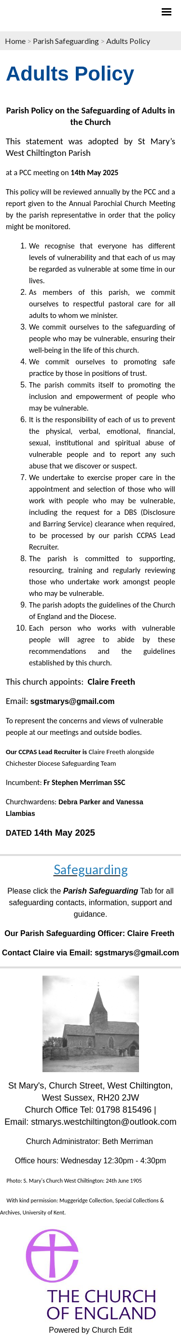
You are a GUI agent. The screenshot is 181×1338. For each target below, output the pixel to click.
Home (15, 40)
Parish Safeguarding (66, 40)
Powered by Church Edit (90, 1330)
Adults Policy (128, 40)
